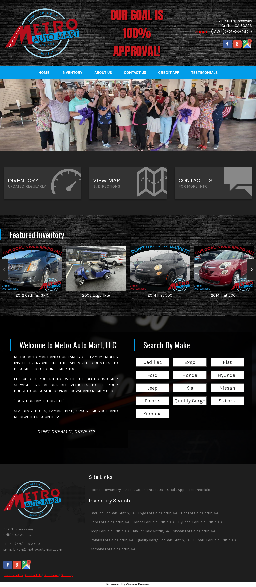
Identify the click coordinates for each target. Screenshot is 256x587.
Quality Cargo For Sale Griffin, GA (163, 540)
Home (96, 490)
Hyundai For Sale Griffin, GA (200, 522)
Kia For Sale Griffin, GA (151, 531)
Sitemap (67, 575)
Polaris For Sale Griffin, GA (112, 540)
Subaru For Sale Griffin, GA (215, 540)
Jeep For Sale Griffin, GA (110, 531)
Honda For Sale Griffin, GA (153, 522)
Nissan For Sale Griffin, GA (194, 531)
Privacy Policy (13, 575)
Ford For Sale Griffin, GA (110, 522)
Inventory (113, 490)
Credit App (175, 490)
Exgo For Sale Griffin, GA (157, 513)
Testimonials (199, 490)
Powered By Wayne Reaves (128, 584)
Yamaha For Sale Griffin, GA (113, 549)
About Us (133, 490)
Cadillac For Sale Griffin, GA (113, 513)
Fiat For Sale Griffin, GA (199, 513)
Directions (51, 575)
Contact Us (33, 575)
